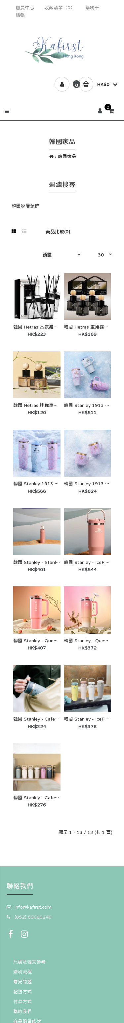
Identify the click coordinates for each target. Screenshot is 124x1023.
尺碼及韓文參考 (29, 962)
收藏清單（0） (59, 7)
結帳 (20, 15)
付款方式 (22, 1001)
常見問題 (22, 981)
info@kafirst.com (33, 907)
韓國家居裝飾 (25, 205)
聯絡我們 (22, 1011)
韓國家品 (67, 156)
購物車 (92, 7)
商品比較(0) (58, 231)
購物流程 (22, 971)
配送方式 (22, 991)
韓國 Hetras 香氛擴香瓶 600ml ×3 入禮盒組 (59, 327)
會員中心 (25, 7)
